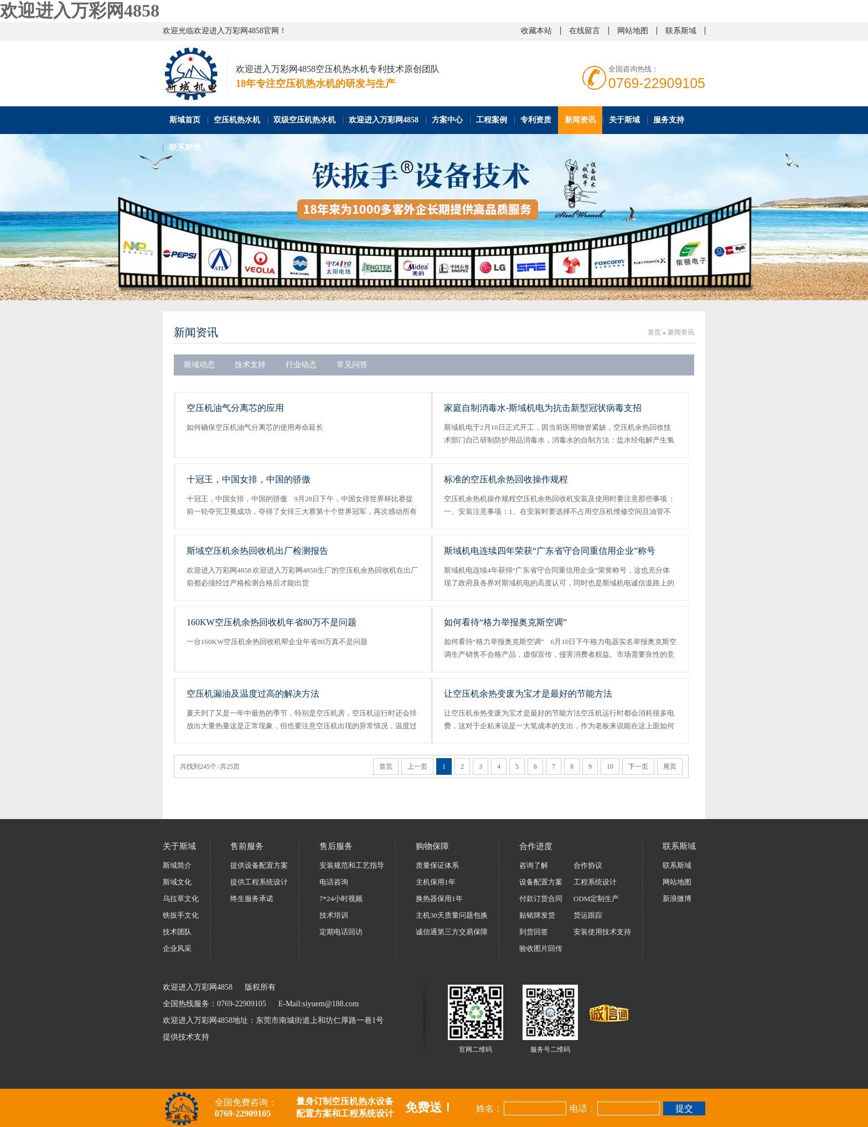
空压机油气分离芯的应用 (235, 408)
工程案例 (491, 120)
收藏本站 (536, 31)
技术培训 (333, 915)
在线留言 (584, 31)
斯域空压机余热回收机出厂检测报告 (257, 550)
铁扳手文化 (181, 915)
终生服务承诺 (251, 898)
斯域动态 (199, 365)
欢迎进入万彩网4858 (79, 10)
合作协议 (588, 865)
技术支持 (250, 365)
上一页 (417, 766)
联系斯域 (680, 31)
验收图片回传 (540, 948)
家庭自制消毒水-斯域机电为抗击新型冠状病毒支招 (543, 408)
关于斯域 (624, 120)
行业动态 (301, 365)
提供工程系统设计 (259, 882)
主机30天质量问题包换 (452, 915)
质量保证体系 (437, 865)
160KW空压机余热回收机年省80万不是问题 (271, 622)
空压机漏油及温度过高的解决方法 (253, 693)
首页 (654, 332)
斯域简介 (177, 865)
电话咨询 (333, 882)
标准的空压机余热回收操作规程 (506, 479)
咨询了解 (533, 865)
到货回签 (533, 932)
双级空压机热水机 (304, 120)
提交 (684, 1108)
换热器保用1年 (439, 898)
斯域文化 (177, 882)
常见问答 (352, 365)
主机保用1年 (436, 882)
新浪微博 (677, 898)
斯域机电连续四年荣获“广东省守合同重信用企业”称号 (549, 550)
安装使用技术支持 (602, 932)
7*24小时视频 (341, 898)
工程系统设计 (595, 882)
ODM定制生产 (596, 898)
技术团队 (177, 932)
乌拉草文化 (181, 898)
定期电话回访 (341, 932)
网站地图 (632, 31)
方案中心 (447, 120)
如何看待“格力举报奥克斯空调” (505, 622)
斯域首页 (184, 120)
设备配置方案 (540, 882)
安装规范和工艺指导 (351, 865)
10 (610, 766)
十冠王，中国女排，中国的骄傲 (249, 479)
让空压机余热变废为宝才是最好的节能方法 (528, 693)
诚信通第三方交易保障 (452, 932)
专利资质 (535, 120)
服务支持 (668, 120)
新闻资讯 (580, 120)
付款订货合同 (540, 898)
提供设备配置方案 (259, 865)
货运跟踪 (588, 915)
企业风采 (177, 948)
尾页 (669, 766)
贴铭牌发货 (537, 915)
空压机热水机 (237, 120)
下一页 (638, 766)
